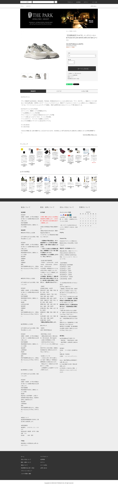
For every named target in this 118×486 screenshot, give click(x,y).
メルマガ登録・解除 (26, 473)
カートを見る (43, 465)
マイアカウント (44, 456)
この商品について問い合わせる (74, 73)
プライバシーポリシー (26, 470)
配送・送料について (26, 462)
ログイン (85, 2)
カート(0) (94, 2)
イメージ (59, 91)
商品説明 (33, 91)
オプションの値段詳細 (72, 75)
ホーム (22, 6)
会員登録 (77, 2)
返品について (70, 76)
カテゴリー (27, 6)
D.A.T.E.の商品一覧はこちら (90, 134)
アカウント (69, 2)
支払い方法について (26, 459)
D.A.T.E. (74, 31)
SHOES (71, 31)
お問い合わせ (92, 6)
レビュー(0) (85, 91)
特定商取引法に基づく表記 (73, 78)
